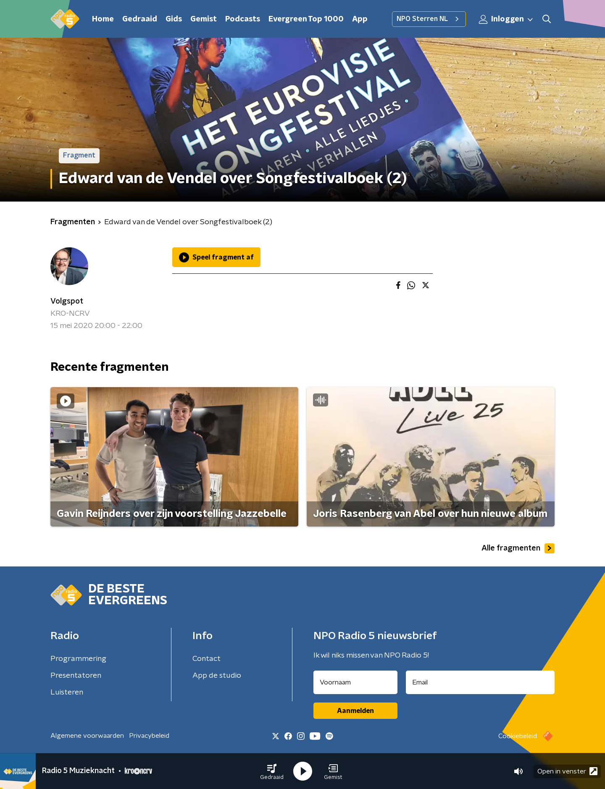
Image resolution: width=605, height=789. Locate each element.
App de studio (216, 675)
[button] (271, 771)
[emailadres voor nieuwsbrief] (480, 682)
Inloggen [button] (506, 19)
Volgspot (66, 301)
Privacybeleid (149, 735)
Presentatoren (75, 675)
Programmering (78, 659)
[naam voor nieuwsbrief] (355, 682)
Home (103, 19)
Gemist (203, 19)
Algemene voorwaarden (87, 735)
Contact (206, 659)
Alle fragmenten (518, 548)
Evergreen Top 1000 (306, 19)
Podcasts (242, 19)
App (360, 19)
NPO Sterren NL (429, 19)
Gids (174, 19)
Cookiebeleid (517, 736)
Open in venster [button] (567, 771)
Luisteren (66, 692)
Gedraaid (139, 19)
